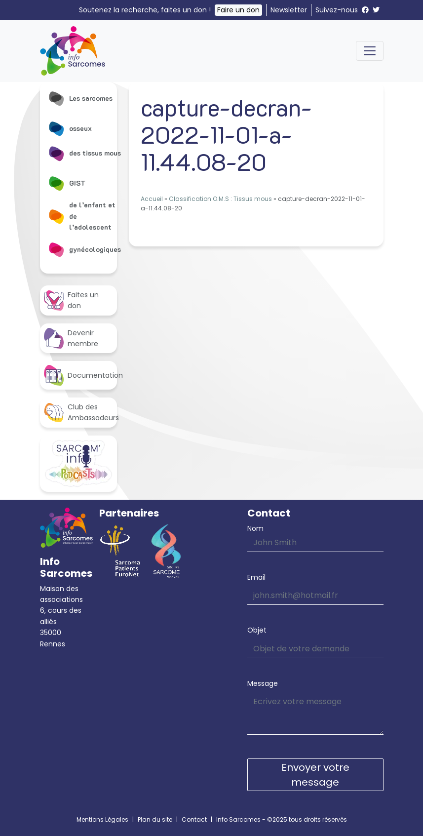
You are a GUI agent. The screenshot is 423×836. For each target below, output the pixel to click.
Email (256, 577)
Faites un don (71, 300)
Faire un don (238, 10)
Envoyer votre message (315, 774)
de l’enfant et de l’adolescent (81, 216)
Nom (255, 528)
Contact (194, 819)
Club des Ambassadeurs (80, 412)
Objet (257, 630)
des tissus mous (84, 153)
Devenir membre (71, 338)
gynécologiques (84, 249)
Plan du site (155, 819)
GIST (67, 183)
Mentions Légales (102, 819)
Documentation (80, 375)
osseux (70, 128)
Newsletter (288, 10)
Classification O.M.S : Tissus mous (220, 199)
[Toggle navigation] (370, 51)
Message (262, 683)
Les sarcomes (80, 98)
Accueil (152, 199)
